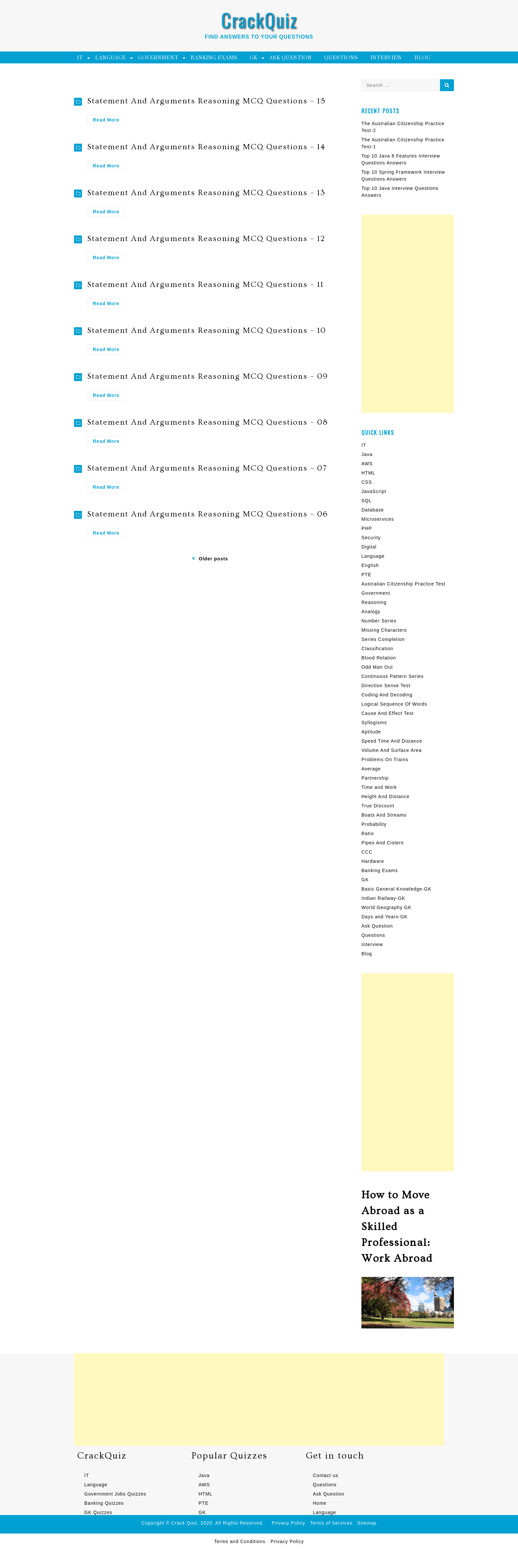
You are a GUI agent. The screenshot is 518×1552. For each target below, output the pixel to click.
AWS (367, 463)
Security (371, 537)
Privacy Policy (288, 1523)
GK (253, 58)
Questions (341, 58)
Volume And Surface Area (391, 750)
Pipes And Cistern (382, 842)
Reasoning (374, 602)
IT (80, 58)
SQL (366, 500)
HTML (368, 473)
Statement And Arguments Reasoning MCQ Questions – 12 (206, 238)
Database (372, 509)
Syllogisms (374, 722)
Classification (377, 648)
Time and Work (379, 787)
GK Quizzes (98, 1512)
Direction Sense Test (385, 685)
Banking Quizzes (104, 1503)
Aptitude (371, 731)
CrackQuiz (259, 19)
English (370, 565)
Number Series (378, 620)
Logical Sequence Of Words (394, 704)
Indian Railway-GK (383, 898)
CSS (366, 482)
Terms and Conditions (239, 1541)
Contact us (325, 1475)
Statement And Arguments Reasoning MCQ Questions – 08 (207, 422)
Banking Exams (214, 58)
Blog (422, 58)
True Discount (377, 805)
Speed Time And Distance (391, 741)
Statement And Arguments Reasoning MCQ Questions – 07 (207, 468)
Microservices (377, 519)
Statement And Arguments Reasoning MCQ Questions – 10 (206, 330)
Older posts (213, 558)
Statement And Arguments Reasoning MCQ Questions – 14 (206, 146)
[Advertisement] (407, 314)
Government (158, 58)
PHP (366, 528)
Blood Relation (378, 657)
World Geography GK (386, 907)
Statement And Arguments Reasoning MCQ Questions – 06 (207, 514)
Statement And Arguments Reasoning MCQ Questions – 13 (206, 192)
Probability (374, 824)
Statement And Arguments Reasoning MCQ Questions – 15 (206, 100)
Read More (109, 120)
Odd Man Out (377, 667)
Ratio (367, 833)
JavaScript (373, 491)
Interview (386, 58)
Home (319, 1503)
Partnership (375, 778)
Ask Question (290, 58)
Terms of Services (331, 1523)
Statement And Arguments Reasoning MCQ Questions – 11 (205, 284)
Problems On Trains (384, 759)
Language (110, 58)
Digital (369, 546)
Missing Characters (384, 630)
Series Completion (383, 639)
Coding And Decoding (386, 694)
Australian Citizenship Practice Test (403, 583)
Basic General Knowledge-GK (396, 889)
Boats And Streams (384, 815)
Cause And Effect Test (387, 713)
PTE (366, 574)
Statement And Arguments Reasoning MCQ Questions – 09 (207, 376)
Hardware (372, 861)
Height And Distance (385, 796)
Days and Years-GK (384, 916)
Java (367, 454)
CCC (366, 852)
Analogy (371, 611)
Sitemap (366, 1523)
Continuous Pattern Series (392, 676)
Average (371, 768)
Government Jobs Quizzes (115, 1494)
